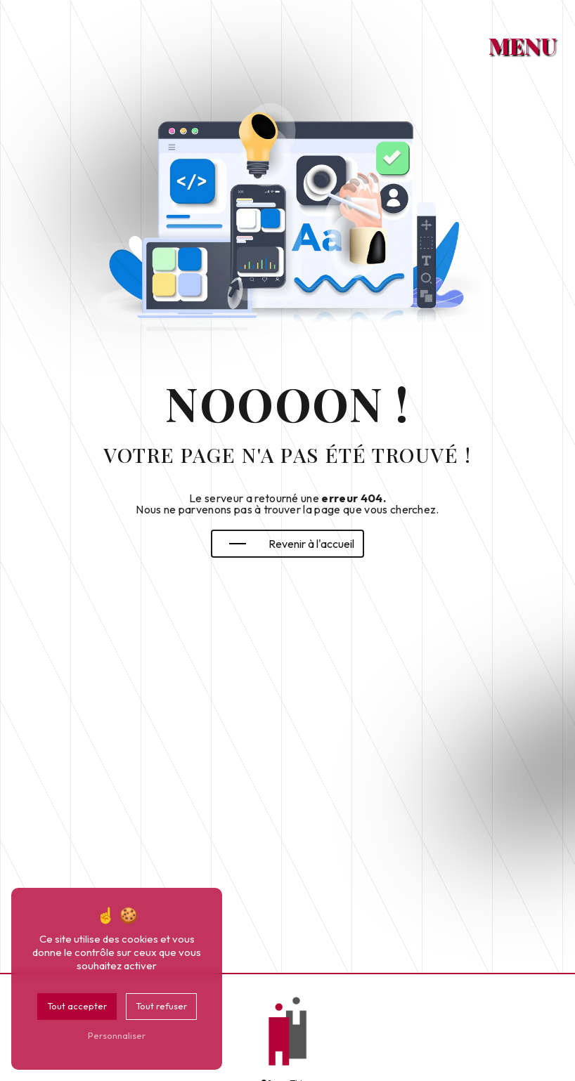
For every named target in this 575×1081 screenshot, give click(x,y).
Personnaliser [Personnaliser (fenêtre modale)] (117, 1035)
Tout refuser (161, 1005)
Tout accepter (77, 1005)
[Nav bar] (528, 38)
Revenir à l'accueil (291, 544)
